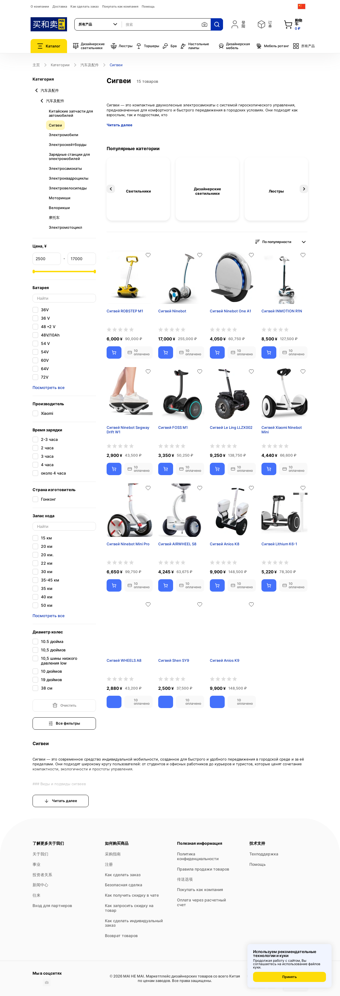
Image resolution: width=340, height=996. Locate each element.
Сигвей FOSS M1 (173, 427)
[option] (138, 189)
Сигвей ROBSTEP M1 (125, 311)
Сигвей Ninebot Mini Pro (128, 544)
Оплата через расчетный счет (201, 902)
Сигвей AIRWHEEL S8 (177, 544)
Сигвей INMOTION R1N (281, 311)
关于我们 (40, 853)
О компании (40, 6)
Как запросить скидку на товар (129, 908)
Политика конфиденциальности (198, 856)
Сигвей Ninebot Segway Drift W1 (128, 429)
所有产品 (304, 46)
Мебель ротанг (272, 46)
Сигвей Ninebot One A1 (230, 311)
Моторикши (59, 198)
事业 (36, 864)
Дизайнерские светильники (89, 46)
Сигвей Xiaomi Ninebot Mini (281, 429)
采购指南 (113, 853)
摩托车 (54, 217)
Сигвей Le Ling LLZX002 (231, 427)
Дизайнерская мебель (234, 46)
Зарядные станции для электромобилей (69, 156)
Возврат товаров (121, 935)
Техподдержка (263, 853)
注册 (109, 864)
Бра (169, 46)
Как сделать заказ (84, 6)
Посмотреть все (49, 387)
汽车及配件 (90, 65)
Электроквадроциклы (68, 178)
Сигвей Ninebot (172, 311)
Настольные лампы (194, 46)
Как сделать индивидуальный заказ (134, 923)
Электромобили (63, 134)
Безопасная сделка (123, 884)
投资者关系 (42, 874)
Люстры (121, 46)
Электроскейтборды (67, 144)
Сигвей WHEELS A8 (124, 660)
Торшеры (147, 46)
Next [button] (304, 189)
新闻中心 (40, 884)
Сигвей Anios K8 (224, 544)
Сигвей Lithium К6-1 (279, 544)
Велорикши (59, 207)
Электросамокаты (65, 168)
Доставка (59, 6)
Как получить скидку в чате (132, 895)
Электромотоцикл (65, 227)
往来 (36, 895)
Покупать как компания (120, 6)
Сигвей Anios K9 (224, 660)
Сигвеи (55, 125)
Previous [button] (111, 189)
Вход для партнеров (52, 905)
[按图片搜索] (204, 24)
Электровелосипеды (68, 188)
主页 (36, 65)
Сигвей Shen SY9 (173, 660)
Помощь (148, 6)
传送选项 (185, 879)
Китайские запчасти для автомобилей (71, 113)
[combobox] (98, 24)
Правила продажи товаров (203, 869)
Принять (289, 977)
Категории (60, 65)
